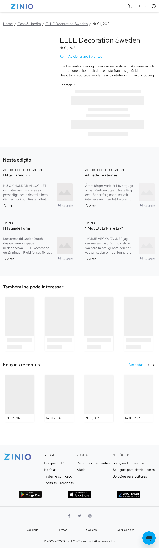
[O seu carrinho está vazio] (130, 6)
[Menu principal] (5, 6)
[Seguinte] (153, 364)
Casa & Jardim (29, 23)
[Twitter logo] (79, 515)
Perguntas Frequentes (93, 463)
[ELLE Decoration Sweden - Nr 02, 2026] (19, 398)
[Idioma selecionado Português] (143, 6)
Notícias (50, 470)
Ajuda (81, 470)
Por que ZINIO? (55, 463)
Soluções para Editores (130, 476)
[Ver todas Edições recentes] (136, 365)
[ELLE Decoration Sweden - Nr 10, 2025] (98, 398)
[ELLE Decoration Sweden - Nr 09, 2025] (138, 398)
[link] (33, 287)
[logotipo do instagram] (89, 515)
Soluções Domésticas (128, 463)
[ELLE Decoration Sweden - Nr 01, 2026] (59, 398)
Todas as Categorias (59, 483)
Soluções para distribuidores (134, 470)
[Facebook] (69, 515)
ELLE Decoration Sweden (66, 23)
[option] (20, 323)
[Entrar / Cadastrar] (153, 6)
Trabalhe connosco (58, 476)
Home (8, 23)
